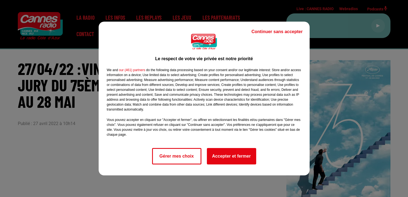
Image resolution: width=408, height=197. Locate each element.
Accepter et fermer (231, 156)
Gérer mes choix (176, 156)
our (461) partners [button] (132, 70)
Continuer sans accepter (277, 31)
